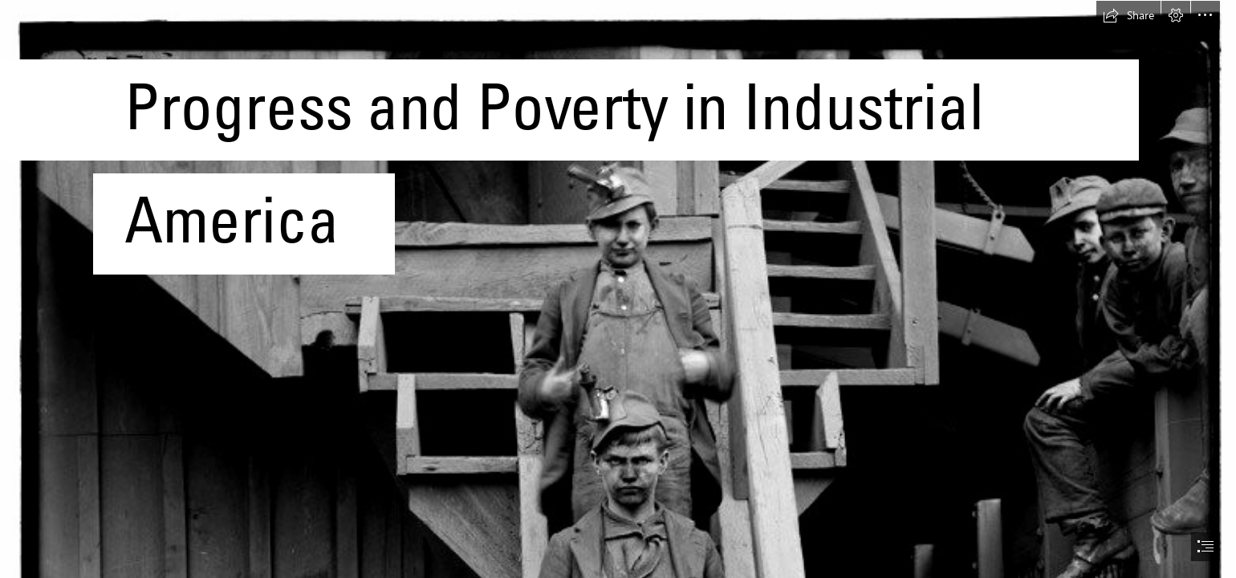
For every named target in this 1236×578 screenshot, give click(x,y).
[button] (1128, 15)
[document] (618, 289)
